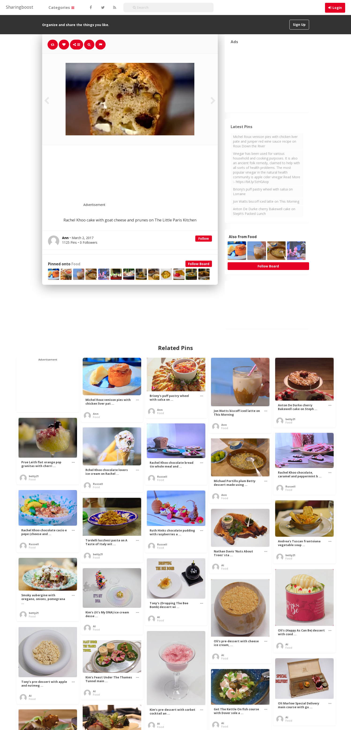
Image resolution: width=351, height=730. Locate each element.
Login (337, 7)
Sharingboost (19, 7)
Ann (96, 413)
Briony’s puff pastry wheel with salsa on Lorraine (263, 191)
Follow (203, 238)
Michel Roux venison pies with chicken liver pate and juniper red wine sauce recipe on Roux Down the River (265, 141)
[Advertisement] (141, 176)
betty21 (290, 419)
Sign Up (299, 24)
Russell (162, 476)
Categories (61, 7)
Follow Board (198, 264)
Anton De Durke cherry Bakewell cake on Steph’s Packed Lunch (264, 211)
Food (75, 264)
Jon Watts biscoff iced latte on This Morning (266, 201)
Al (222, 565)
